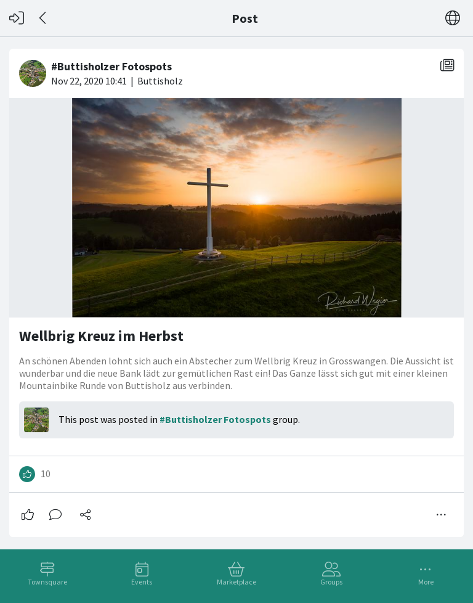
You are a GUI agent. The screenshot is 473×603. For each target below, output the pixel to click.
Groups (331, 581)
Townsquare (47, 581)
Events (141, 581)
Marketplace (236, 581)
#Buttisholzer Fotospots (215, 419)
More (426, 581)
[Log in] (16, 18)
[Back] (43, 18)
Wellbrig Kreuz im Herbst (101, 335)
